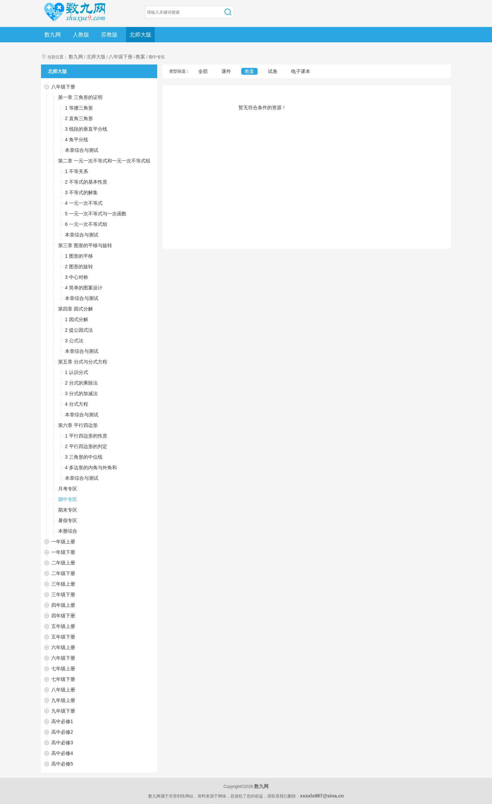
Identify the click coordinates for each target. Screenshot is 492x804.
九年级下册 (63, 711)
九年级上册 (63, 700)
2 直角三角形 (79, 118)
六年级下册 (63, 658)
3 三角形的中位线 (83, 457)
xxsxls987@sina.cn (322, 796)
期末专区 (67, 510)
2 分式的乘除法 (81, 383)
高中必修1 (62, 721)
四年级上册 (63, 605)
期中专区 (67, 499)
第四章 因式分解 (75, 309)
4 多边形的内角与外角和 (91, 467)
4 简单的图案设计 (83, 287)
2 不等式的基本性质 (86, 182)
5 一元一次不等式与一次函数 (95, 213)
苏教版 (109, 35)
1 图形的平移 (79, 256)
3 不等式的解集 (81, 192)
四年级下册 (63, 615)
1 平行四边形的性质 (86, 436)
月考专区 (67, 488)
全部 (203, 71)
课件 (226, 71)
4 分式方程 (76, 404)
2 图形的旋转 (79, 266)
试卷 (272, 71)
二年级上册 (63, 562)
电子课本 (300, 71)
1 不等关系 (76, 171)
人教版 (81, 35)
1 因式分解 (76, 319)
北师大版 (140, 35)
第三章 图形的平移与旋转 (85, 245)
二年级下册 (63, 573)
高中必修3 (62, 742)
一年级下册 (63, 552)
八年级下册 (121, 56)
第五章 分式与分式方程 (82, 361)
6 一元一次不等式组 (86, 224)
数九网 (52, 35)
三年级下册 (63, 594)
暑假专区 (67, 520)
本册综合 (67, 531)
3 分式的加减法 (81, 393)
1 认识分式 (76, 372)
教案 (140, 56)
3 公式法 (74, 340)
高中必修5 (62, 763)
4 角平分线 (76, 139)
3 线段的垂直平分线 (86, 129)
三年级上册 (63, 584)
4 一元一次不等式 (83, 203)
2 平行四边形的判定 (86, 446)
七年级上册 (63, 668)
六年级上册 (63, 647)
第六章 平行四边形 (78, 425)
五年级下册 (63, 637)
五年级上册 (63, 626)
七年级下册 (63, 679)
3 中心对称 (76, 277)
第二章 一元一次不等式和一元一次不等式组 (104, 160)
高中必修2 (62, 732)
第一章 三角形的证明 (80, 97)
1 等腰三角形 (79, 108)
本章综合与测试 (81, 150)
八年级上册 (63, 689)
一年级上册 (63, 541)
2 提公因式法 (79, 330)
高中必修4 (62, 753)
